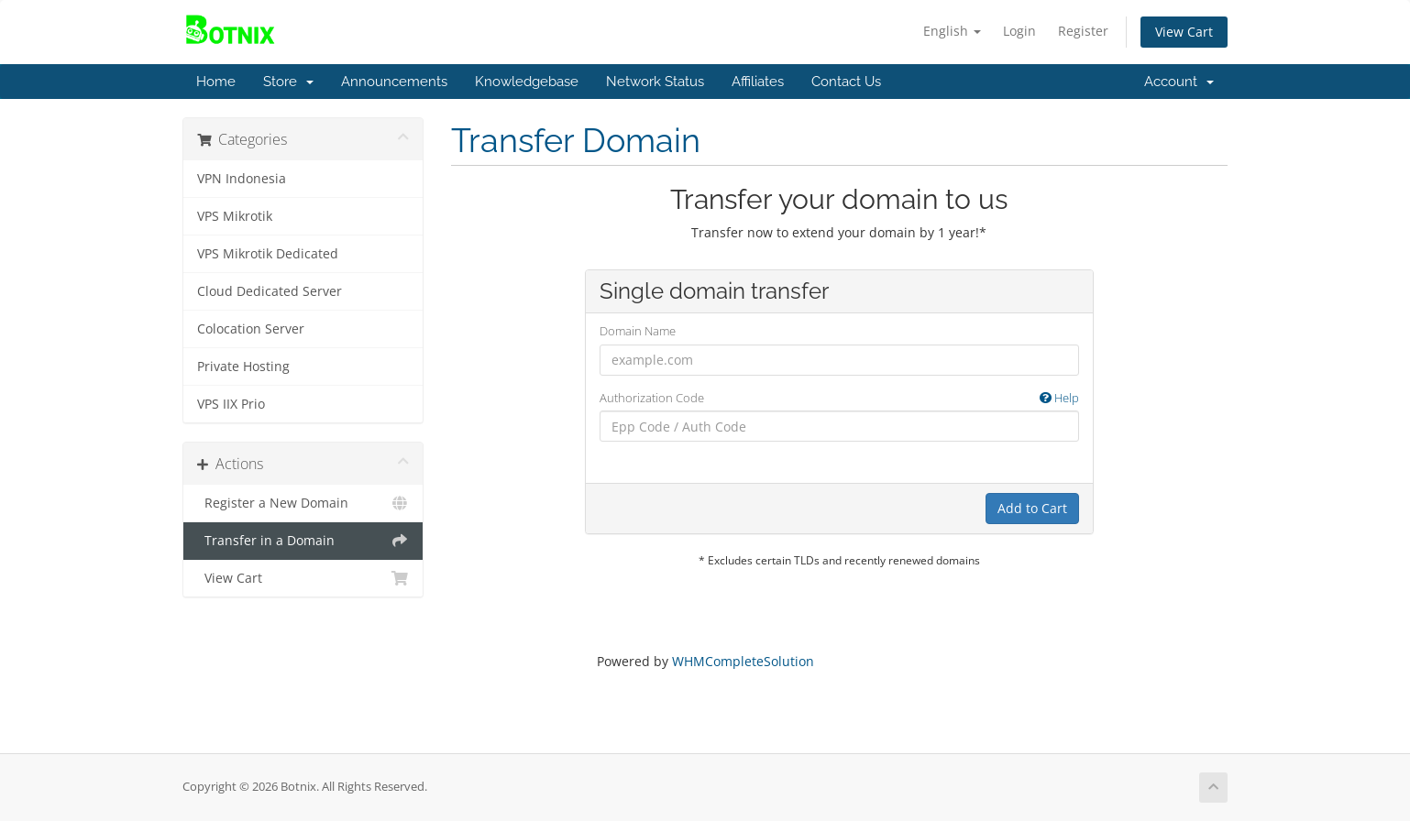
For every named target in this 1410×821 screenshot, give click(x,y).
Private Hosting (243, 366)
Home (216, 81)
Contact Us (846, 81)
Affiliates (758, 81)
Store (288, 81)
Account (1179, 81)
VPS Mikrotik (234, 216)
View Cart (1184, 31)
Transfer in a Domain (303, 541)
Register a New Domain (303, 503)
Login (1019, 30)
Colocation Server (250, 329)
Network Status (655, 81)
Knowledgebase (526, 81)
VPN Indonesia (241, 178)
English (952, 30)
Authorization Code (839, 398)
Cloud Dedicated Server (269, 291)
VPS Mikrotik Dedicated (267, 254)
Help (1059, 397)
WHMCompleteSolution (743, 661)
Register (1083, 30)
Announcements (394, 81)
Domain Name (638, 331)
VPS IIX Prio (231, 404)
